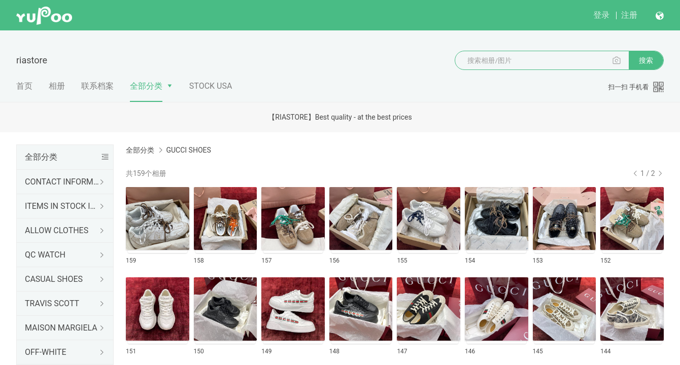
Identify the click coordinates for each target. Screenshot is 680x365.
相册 (57, 86)
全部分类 (146, 86)
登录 (601, 15)
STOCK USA (210, 86)
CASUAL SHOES (54, 279)
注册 (629, 15)
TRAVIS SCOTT (52, 303)
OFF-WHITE (45, 352)
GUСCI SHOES (188, 150)
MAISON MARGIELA (61, 328)
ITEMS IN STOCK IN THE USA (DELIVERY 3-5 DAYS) (63, 206)
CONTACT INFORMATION (63, 182)
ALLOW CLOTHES (56, 230)
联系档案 (97, 86)
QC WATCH (45, 255)
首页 (24, 86)
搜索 (646, 60)
